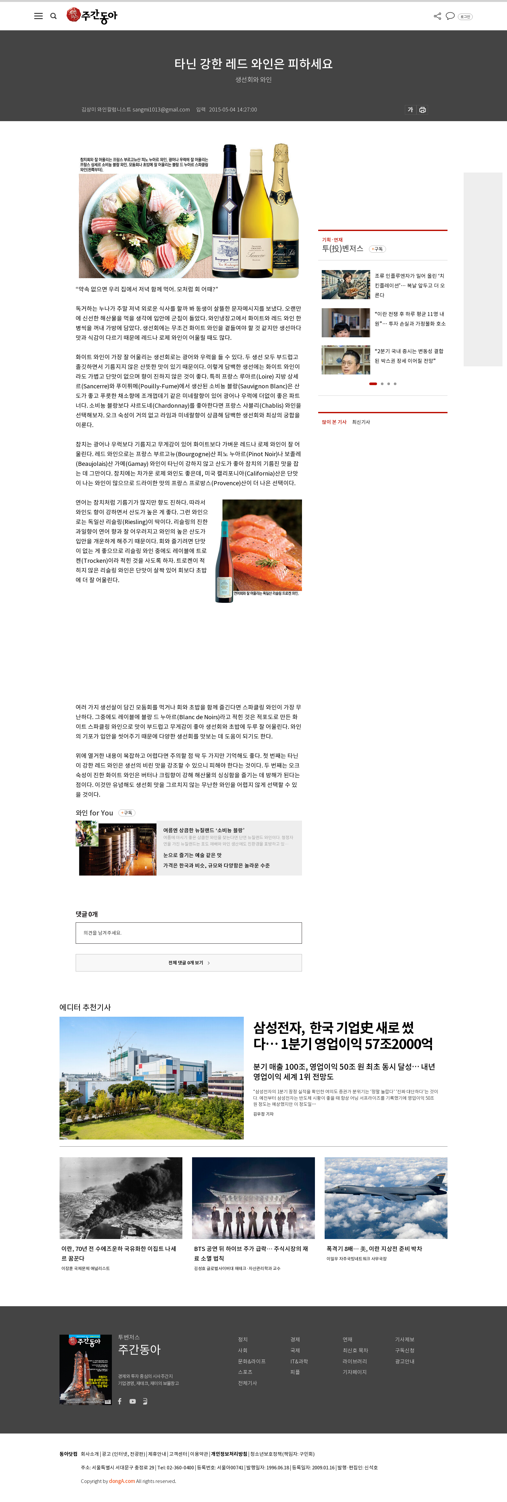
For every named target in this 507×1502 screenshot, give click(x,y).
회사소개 (90, 1454)
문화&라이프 (252, 1362)
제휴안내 (157, 1454)
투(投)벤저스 (342, 249)
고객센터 (178, 1454)
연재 (347, 1340)
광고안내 (405, 1362)
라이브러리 (355, 1362)
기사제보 (405, 1340)
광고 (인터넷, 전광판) (123, 1454)
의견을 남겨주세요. (102, 933)
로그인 (465, 17)
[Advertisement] (173, 649)
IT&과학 (299, 1362)
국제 (295, 1351)
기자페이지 (355, 1372)
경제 (295, 1340)
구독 (128, 813)
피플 (295, 1372)
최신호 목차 (355, 1351)
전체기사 (247, 1383)
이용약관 (199, 1454)
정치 (243, 1340)
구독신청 (405, 1351)
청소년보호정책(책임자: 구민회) (282, 1454)
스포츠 (245, 1372)
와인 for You (94, 813)
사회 (243, 1351)
